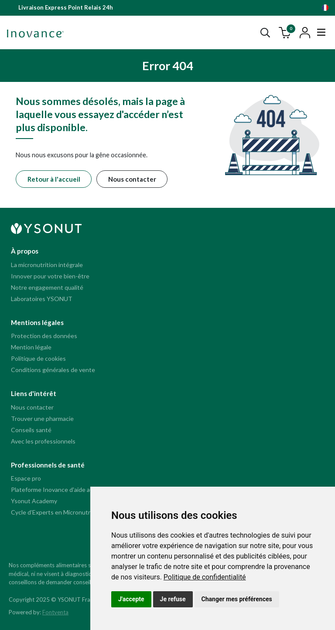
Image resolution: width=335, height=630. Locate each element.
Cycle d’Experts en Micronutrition (57, 512)
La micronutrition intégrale (47, 264)
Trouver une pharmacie (42, 418)
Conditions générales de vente (53, 369)
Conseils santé (31, 430)
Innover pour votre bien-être (50, 276)
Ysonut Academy (34, 501)
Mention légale (31, 347)
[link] (205, 577)
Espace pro (26, 478)
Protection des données (44, 335)
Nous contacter (132, 179)
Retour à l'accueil (53, 179)
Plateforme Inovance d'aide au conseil (62, 489)
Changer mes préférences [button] (237, 599)
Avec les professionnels (43, 441)
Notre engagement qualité (47, 287)
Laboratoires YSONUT (41, 298)
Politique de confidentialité (205, 577)
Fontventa (55, 612)
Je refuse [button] (173, 599)
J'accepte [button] (131, 599)
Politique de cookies (38, 358)
